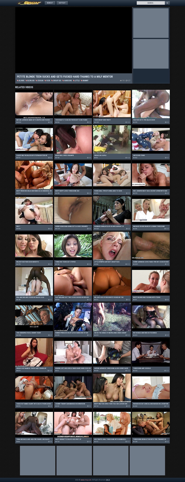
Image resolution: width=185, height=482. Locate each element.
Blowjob (30, 80)
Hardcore (67, 80)
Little (76, 80)
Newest (50, 3)
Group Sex (56, 80)
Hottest (62, 3)
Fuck (47, 80)
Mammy (84, 80)
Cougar (39, 80)
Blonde (20, 80)
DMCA (108, 480)
